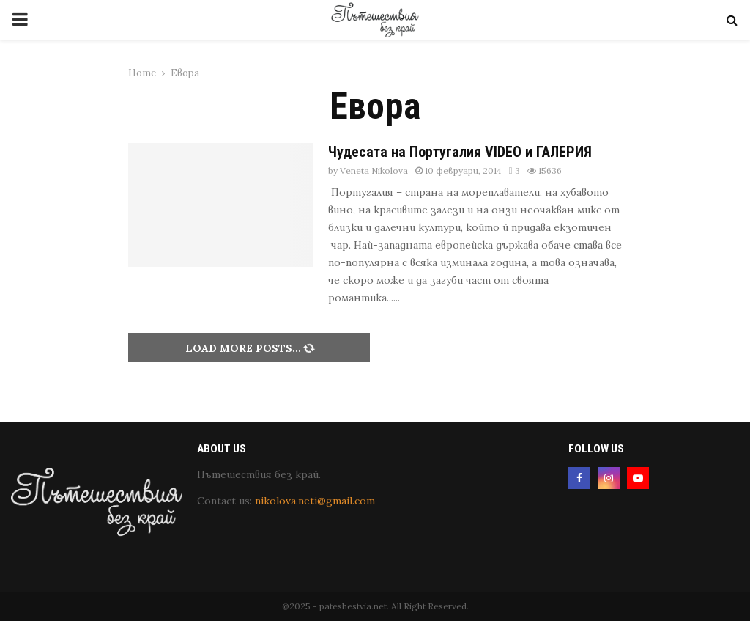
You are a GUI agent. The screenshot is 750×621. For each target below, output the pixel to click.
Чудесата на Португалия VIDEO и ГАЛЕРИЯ (460, 152)
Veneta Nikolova (374, 170)
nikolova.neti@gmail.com (315, 500)
